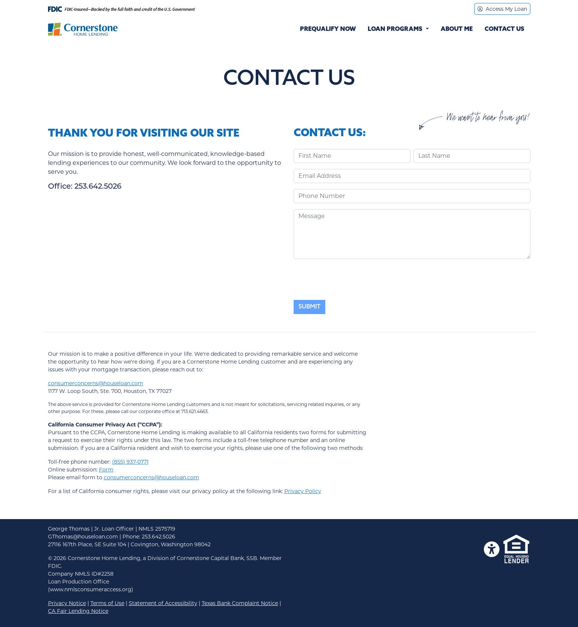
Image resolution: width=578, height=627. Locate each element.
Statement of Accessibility (163, 603)
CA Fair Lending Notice (78, 611)
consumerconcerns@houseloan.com (95, 383)
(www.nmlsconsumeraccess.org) (90, 589)
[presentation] (350, 279)
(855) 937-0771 (130, 461)
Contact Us (504, 29)
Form (106, 469)
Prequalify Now (328, 29)
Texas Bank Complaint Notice (240, 603)
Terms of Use (107, 603)
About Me (457, 29)
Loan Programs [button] (396, 29)
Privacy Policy (302, 491)
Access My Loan (502, 9)
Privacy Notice (67, 603)
